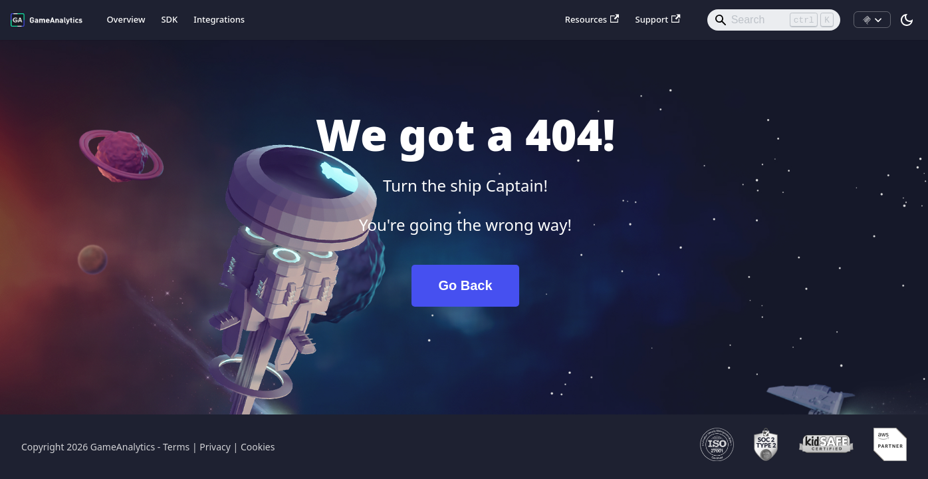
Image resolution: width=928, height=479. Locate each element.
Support (657, 19)
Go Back (465, 285)
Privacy (215, 446)
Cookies (258, 446)
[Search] (773, 20)
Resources (592, 19)
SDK (169, 19)
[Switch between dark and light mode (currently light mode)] (906, 20)
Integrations (219, 19)
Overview (125, 19)
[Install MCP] (872, 20)
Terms (176, 446)
